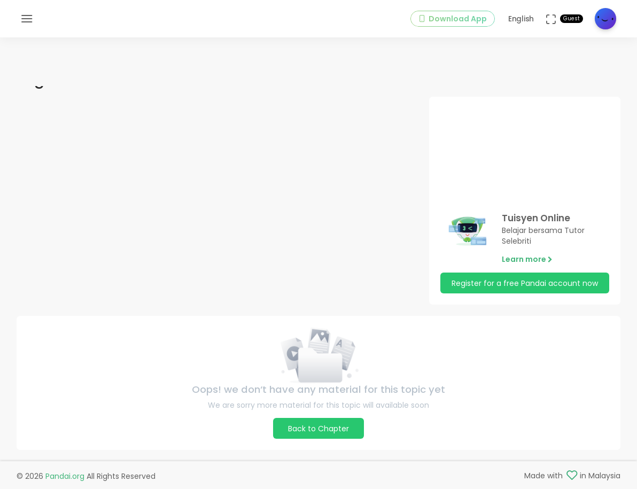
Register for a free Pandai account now (525, 283)
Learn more (527, 259)
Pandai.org (64, 476)
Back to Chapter (318, 428)
